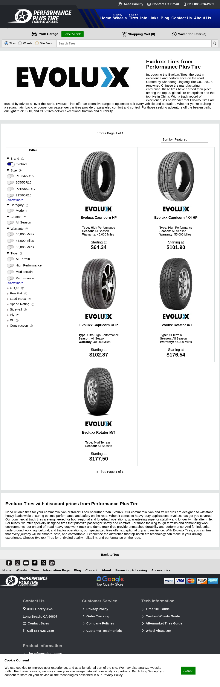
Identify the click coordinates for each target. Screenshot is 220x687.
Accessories (160, 570)
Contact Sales (38, 623)
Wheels (21, 570)
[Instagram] (16, 562)
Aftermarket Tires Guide (164, 623)
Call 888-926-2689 (40, 630)
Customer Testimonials (104, 630)
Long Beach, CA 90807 (40, 616)
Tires (35, 570)
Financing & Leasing (131, 570)
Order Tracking (97, 616)
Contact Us (165, 4)
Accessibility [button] (133, 4)
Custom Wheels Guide (163, 616)
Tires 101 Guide (158, 609)
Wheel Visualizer (158, 630)
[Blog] (51, 562)
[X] (42, 562)
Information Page (56, 570)
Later (192, 34)
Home (6, 570)
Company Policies (100, 623)
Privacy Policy (97, 609)
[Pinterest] (34, 562)
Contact (92, 570)
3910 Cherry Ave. (40, 609)
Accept (188, 670)
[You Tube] (25, 562)
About (106, 570)
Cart (141, 34)
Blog (77, 570)
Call (200, 4)
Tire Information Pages (44, 653)
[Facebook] (8, 562)
